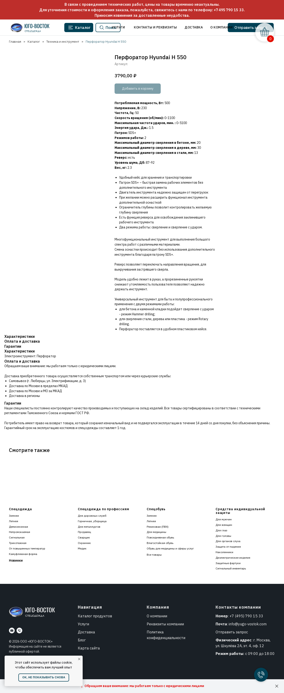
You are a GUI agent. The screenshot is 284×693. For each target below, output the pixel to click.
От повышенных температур (27, 548)
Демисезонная (18, 526)
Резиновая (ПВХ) (158, 526)
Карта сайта (89, 648)
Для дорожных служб (92, 515)
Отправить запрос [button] (232, 632)
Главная (14, 41)
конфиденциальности (166, 637)
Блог (82, 640)
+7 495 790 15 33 (229, 10)
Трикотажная (17, 543)
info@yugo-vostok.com (248, 624)
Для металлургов (89, 526)
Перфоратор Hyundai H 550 (105, 41)
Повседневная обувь (160, 537)
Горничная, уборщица (92, 521)
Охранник (84, 543)
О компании (157, 616)
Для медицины (156, 532)
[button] (250, 27)
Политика (155, 632)
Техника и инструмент (62, 41)
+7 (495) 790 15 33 (246, 616)
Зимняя (14, 515)
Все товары (154, 554)
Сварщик (84, 537)
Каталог (33, 41)
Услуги (83, 624)
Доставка (86, 632)
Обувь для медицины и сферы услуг (170, 548)
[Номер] (19, 630)
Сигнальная (17, 537)
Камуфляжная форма (23, 554)
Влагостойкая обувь (160, 543)
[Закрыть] (276, 686)
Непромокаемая (19, 532)
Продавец (84, 532)
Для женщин (224, 525)
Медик (82, 548)
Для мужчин (224, 519)
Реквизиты (156, 624)
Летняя (13, 521)
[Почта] (12, 630)
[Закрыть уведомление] (79, 659)
